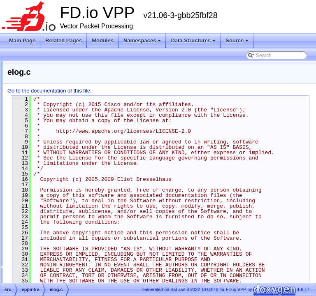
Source (237, 40)
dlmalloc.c (51, 115)
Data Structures (193, 40)
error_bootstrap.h (59, 214)
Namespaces (142, 40)
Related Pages (63, 40)
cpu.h (46, 86)
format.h (49, 263)
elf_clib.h (50, 165)
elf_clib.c (50, 155)
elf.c (44, 135)
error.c (47, 194)
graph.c (48, 273)
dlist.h (46, 106)
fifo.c (45, 224)
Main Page (22, 40)
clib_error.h (52, 66)
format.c (49, 254)
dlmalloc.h (51, 125)
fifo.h (45, 234)
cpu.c (46, 76)
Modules (103, 40)
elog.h (47, 184)
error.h (47, 204)
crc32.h (48, 96)
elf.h (45, 145)
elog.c (46, 175)
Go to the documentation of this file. (152, 91)
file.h (45, 244)
